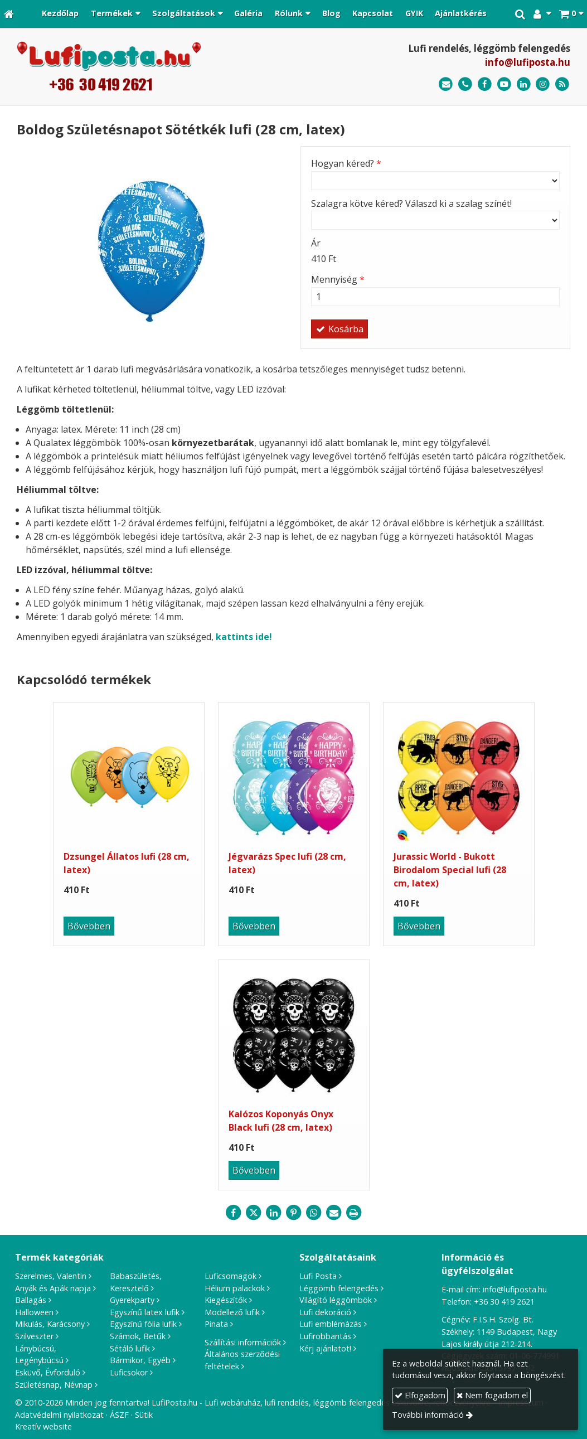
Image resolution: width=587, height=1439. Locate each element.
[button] (571, 14)
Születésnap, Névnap (54, 1384)
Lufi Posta (318, 1276)
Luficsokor (129, 1372)
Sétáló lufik (130, 1348)
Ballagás (30, 1300)
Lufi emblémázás (330, 1324)
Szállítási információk (243, 1342)
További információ (428, 1414)
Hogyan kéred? (346, 163)
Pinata (216, 1324)
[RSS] (562, 84)
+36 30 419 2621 (504, 1301)
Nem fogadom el (492, 1395)
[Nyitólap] (9, 14)
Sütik (144, 1414)
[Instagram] (543, 84)
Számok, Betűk (138, 1336)
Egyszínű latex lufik (145, 1312)
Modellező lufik (232, 1312)
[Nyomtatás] (354, 1213)
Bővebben (88, 926)
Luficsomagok (230, 1276)
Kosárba (339, 329)
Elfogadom (420, 1395)
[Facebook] (485, 84)
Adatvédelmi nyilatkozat (59, 1414)
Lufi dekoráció (325, 1312)
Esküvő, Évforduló (47, 1372)
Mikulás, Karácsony (50, 1324)
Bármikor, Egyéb (140, 1360)
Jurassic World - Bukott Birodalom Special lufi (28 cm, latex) (450, 869)
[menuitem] (60, 14)
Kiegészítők (226, 1300)
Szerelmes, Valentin (50, 1276)
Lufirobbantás (325, 1336)
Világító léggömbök (335, 1300)
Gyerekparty (132, 1300)
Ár (316, 243)
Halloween (34, 1312)
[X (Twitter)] (254, 1213)
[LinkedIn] (524, 84)
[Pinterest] (294, 1213)
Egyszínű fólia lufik (143, 1324)
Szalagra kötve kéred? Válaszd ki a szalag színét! (411, 203)
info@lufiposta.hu (527, 62)
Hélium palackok (235, 1288)
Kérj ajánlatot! (325, 1348)
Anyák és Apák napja (53, 1288)
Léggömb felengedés (339, 1288)
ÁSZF (119, 1414)
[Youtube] (504, 84)
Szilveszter (34, 1336)
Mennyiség (338, 279)
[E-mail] (446, 84)
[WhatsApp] (314, 1213)
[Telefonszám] (465, 84)
